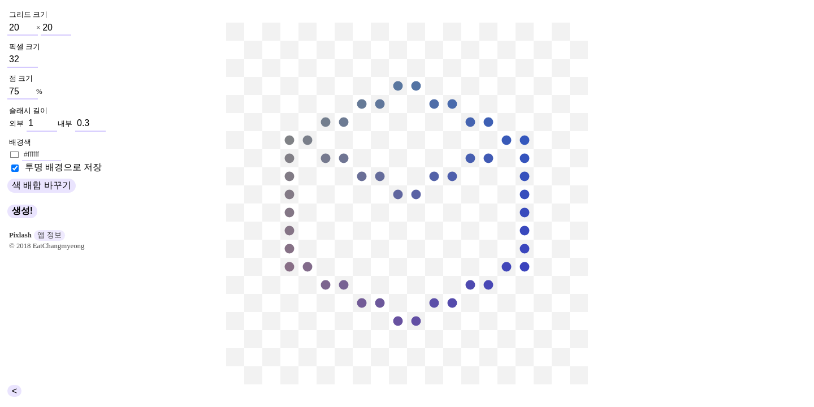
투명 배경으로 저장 (62, 167)
